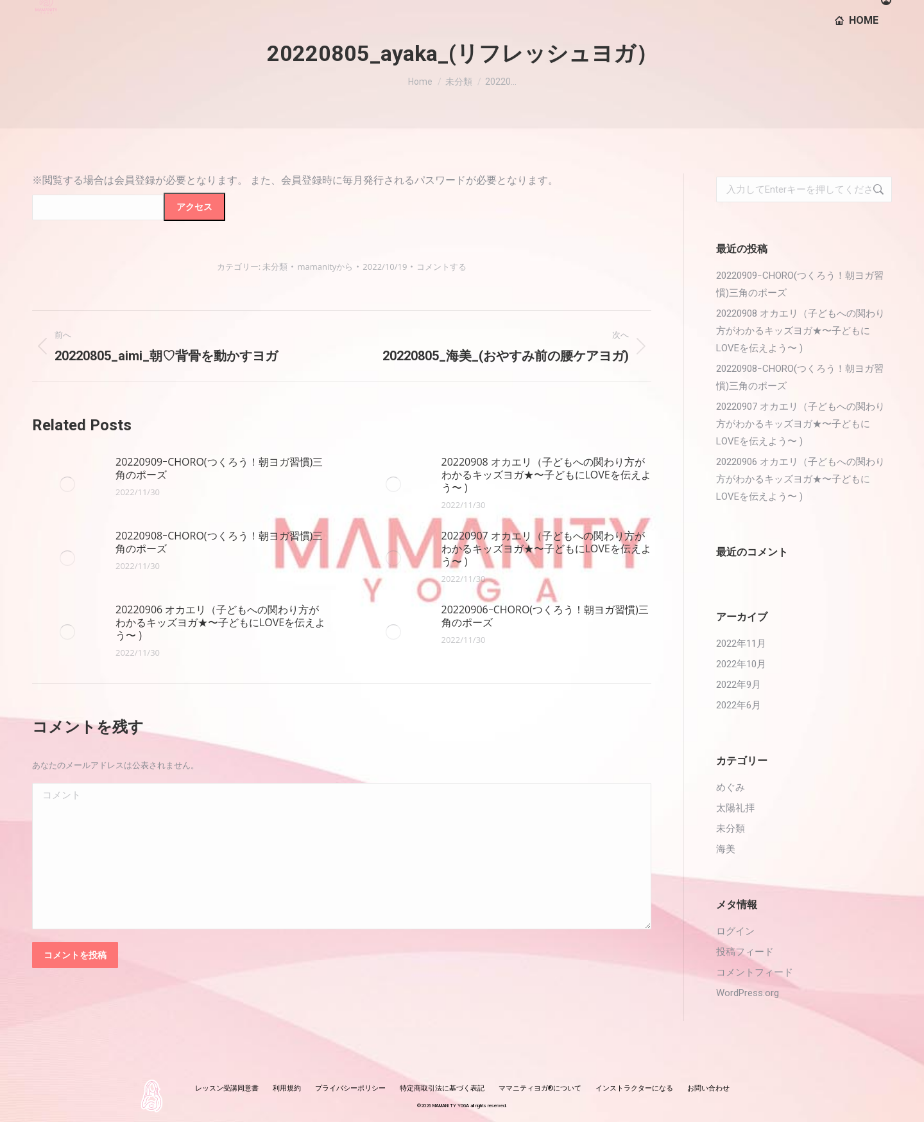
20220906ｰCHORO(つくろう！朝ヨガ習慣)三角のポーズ (545, 616)
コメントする (441, 266)
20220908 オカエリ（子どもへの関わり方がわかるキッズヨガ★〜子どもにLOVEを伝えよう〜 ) (546, 474)
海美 (725, 849)
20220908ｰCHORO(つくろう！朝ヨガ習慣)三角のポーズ (219, 542)
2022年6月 (738, 705)
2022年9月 (738, 684)
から (325, 266)
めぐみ (730, 787)
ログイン (735, 931)
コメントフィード (754, 972)
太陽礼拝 (735, 808)
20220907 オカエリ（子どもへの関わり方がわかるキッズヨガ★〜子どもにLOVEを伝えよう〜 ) (546, 548)
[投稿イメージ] (67, 484)
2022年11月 (741, 643)
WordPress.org (747, 993)
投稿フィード (745, 952)
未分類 (274, 266)
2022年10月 (741, 664)
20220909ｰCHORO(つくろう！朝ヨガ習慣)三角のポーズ (219, 468)
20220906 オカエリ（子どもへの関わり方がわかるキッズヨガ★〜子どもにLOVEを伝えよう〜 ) (220, 622)
